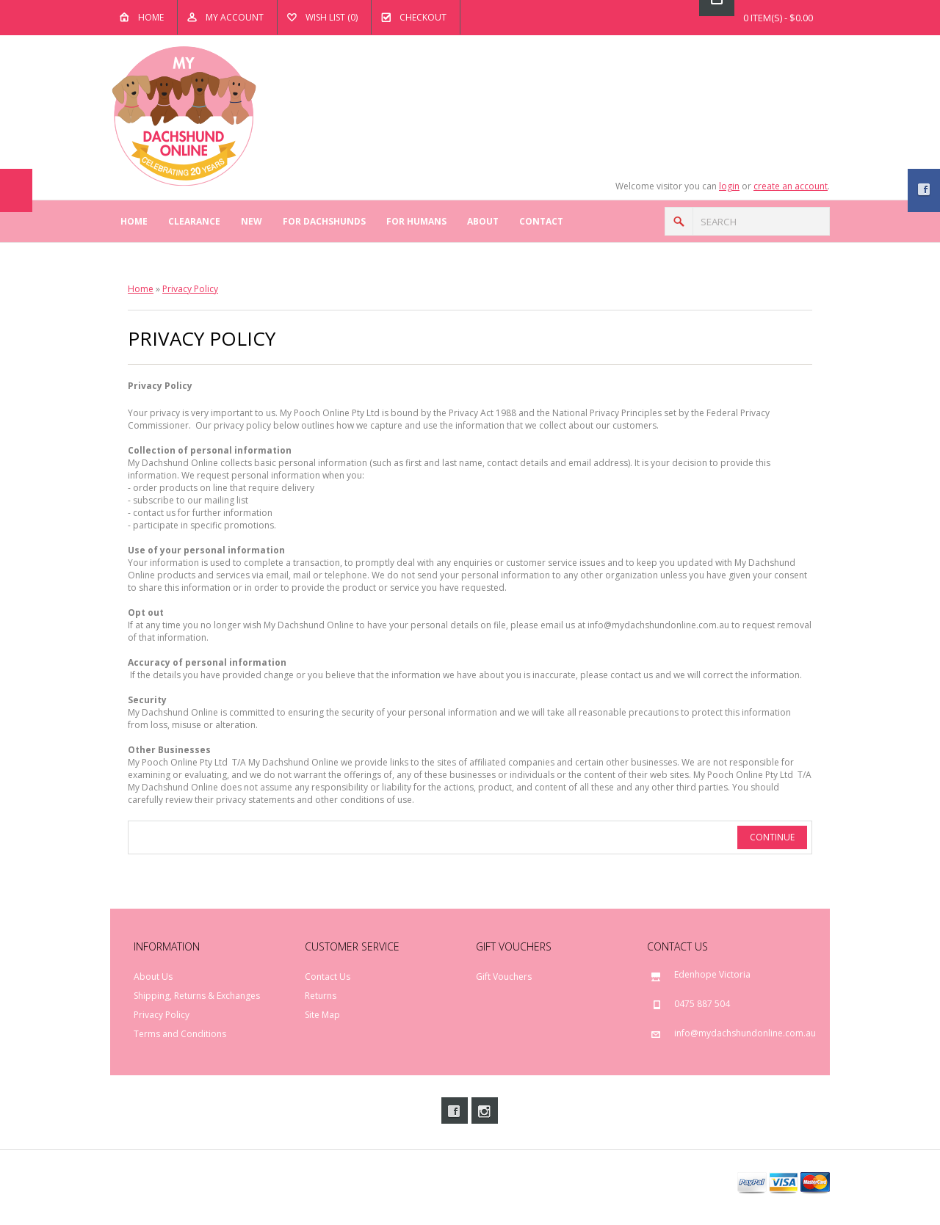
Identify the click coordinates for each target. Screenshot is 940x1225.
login (729, 186)
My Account (235, 17)
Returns (320, 995)
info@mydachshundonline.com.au (745, 1033)
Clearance (194, 221)
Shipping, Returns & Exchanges (197, 995)
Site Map (322, 1014)
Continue (772, 837)
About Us (153, 976)
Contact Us (327, 976)
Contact (541, 221)
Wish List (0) (332, 17)
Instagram (484, 1110)
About (483, 221)
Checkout (423, 17)
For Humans (416, 221)
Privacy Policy (190, 289)
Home (151, 17)
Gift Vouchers (504, 976)
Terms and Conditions (180, 1034)
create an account (790, 186)
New (251, 221)
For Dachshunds (324, 221)
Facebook (454, 1110)
